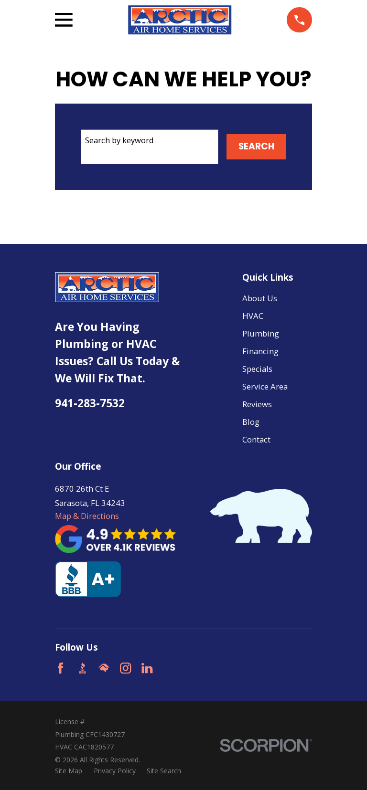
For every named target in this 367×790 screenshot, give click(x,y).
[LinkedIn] (146, 668)
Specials (257, 368)
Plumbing (260, 333)
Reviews (257, 404)
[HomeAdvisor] (103, 668)
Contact (256, 439)
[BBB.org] (82, 668)
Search (256, 146)
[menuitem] (68, 770)
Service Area (265, 386)
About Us (259, 298)
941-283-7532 (90, 403)
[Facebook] (60, 668)
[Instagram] (125, 668)
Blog (250, 421)
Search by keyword (119, 140)
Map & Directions (87, 515)
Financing (260, 351)
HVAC (252, 315)
